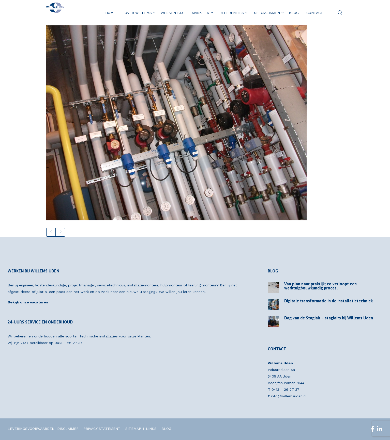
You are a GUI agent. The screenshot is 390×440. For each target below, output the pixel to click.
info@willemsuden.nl (289, 396)
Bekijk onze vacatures (28, 302)
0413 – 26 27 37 (68, 343)
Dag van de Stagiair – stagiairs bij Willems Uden (328, 318)
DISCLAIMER (68, 429)
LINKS (151, 429)
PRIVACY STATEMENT (102, 429)
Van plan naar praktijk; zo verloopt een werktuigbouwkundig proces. (320, 286)
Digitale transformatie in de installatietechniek (328, 301)
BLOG (166, 429)
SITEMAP (133, 429)
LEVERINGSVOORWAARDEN (31, 429)
